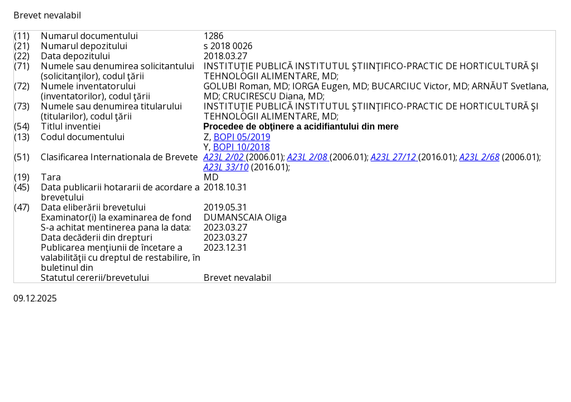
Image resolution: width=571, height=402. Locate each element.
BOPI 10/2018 (241, 147)
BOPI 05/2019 (242, 137)
